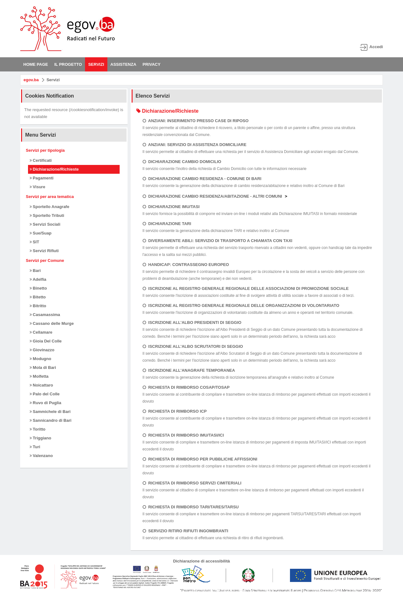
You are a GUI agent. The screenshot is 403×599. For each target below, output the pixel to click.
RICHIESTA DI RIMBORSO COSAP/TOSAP (186, 387)
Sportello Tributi (47, 215)
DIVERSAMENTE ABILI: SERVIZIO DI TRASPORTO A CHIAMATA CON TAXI (217, 240)
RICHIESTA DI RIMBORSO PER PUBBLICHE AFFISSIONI (200, 459)
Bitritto (38, 305)
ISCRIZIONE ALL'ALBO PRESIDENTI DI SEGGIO (192, 322)
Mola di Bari (43, 367)
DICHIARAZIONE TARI (167, 223)
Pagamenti (42, 178)
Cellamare (41, 332)
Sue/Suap (41, 233)
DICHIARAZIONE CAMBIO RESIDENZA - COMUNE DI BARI (202, 178)
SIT (34, 242)
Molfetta (39, 376)
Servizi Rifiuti (44, 250)
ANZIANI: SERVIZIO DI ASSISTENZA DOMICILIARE (195, 144)
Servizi (53, 79)
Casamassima (45, 314)
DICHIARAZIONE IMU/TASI (171, 206)
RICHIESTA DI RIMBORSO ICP (175, 411)
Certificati (41, 160)
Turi (35, 446)
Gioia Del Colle (46, 341)
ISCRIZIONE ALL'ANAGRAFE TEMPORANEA (189, 370)
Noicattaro (41, 385)
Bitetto (38, 297)
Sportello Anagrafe (49, 206)
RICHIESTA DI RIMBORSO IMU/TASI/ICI (183, 435)
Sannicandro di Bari (50, 420)
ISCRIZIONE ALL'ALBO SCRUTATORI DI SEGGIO (193, 346)
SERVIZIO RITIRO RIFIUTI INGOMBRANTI (185, 530)
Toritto (38, 429)
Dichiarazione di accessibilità (201, 561)
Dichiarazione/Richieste (54, 169)
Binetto (38, 288)
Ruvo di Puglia (45, 402)
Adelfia (38, 279)
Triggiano (40, 438)
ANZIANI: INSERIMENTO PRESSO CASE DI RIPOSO (196, 120)
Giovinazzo (42, 350)
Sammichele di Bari (50, 411)
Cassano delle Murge (52, 323)
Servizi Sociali (45, 224)
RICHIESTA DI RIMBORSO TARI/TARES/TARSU (191, 507)
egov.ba (31, 79)
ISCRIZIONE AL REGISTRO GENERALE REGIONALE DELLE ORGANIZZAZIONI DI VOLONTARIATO (241, 305)
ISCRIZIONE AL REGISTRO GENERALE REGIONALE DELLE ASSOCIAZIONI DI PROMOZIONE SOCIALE (246, 288)
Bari (35, 270)
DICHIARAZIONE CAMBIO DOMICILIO (182, 161)
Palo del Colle (45, 394)
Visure (37, 186)
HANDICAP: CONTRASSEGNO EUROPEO (186, 264)
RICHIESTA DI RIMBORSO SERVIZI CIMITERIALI (192, 483)
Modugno (40, 358)
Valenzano (41, 455)
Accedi (376, 46)
